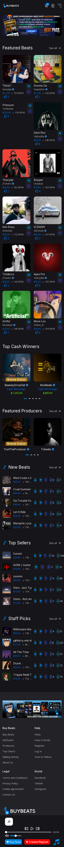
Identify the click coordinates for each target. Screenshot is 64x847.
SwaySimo (40, 88)
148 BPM (49, 139)
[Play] (32, 829)
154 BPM (17, 92)
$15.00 (16, 600)
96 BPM (28, 490)
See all (55, 47)
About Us (7, 759)
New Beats (19, 464)
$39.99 (16, 664)
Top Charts (8, 748)
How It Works (42, 737)
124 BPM (29, 577)
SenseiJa (8, 88)
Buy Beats (8, 731)
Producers (8, 743)
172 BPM (17, 233)
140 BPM (17, 328)
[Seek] (28, 832)
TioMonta (7, 108)
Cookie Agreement (13, 786)
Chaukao (38, 182)
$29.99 (16, 554)
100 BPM (29, 479)
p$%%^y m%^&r (23, 638)
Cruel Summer (22, 486)
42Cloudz (40, 230)
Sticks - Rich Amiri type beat (30, 596)
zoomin (17, 573)
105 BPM (29, 664)
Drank (17, 661)
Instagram (40, 786)
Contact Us (8, 792)
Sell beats (8, 737)
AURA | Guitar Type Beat (28, 562)
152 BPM (29, 676)
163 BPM (49, 186)
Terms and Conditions (14, 775)
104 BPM (49, 328)
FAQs (38, 731)
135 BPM (49, 281)
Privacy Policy (10, 780)
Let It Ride (19, 509)
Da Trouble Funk (23, 498)
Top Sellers (19, 540)
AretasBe (7, 230)
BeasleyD (8, 324)
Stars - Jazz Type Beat (26, 585)
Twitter (39, 780)
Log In (38, 748)
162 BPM (17, 186)
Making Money (10, 754)
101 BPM (29, 501)
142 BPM (49, 92)
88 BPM (28, 653)
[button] (27, 452)
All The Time (21, 649)
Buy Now (13, 842)
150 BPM (29, 513)
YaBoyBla (40, 135)
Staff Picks (19, 616)
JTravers (8, 182)
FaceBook (40, 775)
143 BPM (17, 281)
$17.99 (16, 641)
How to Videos (43, 754)
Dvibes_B (39, 324)
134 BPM (29, 588)
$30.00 (16, 490)
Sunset (17, 551)
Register (39, 743)
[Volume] (15, 835)
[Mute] (7, 836)
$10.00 (16, 513)
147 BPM (49, 233)
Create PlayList (37, 842)
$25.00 (16, 479)
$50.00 (16, 630)
